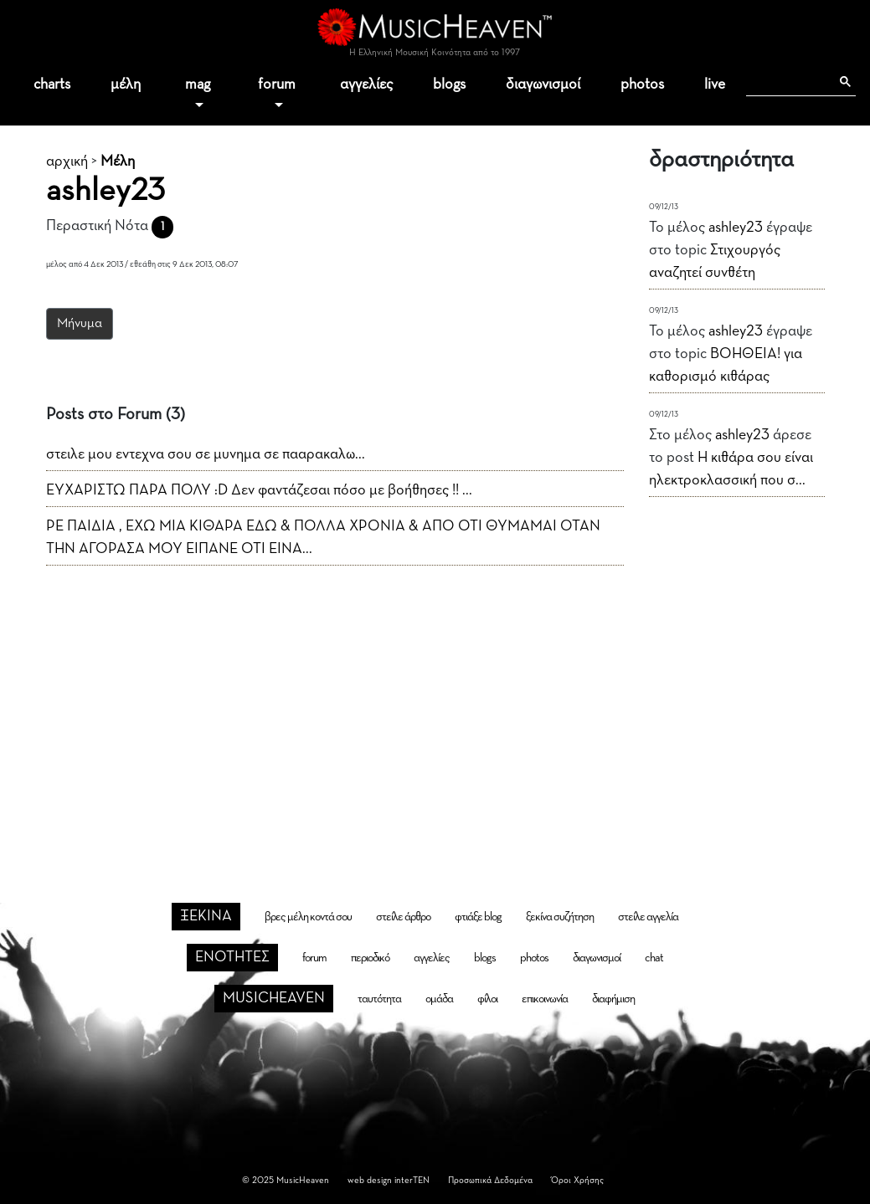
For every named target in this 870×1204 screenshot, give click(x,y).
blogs (449, 84)
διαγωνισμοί (543, 84)
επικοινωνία (545, 999)
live (714, 84)
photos (642, 84)
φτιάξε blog (478, 917)
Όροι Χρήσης (577, 1180)
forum (277, 84)
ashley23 (735, 227)
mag (197, 84)
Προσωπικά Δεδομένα (490, 1180)
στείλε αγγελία (648, 917)
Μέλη (117, 161)
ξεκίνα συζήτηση (560, 917)
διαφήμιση (613, 999)
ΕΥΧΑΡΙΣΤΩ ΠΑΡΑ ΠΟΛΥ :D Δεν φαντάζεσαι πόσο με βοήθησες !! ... (259, 490)
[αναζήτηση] (788, 82)
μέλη (126, 84)
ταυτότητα (379, 999)
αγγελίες (366, 84)
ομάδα (439, 999)
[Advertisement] (435, 707)
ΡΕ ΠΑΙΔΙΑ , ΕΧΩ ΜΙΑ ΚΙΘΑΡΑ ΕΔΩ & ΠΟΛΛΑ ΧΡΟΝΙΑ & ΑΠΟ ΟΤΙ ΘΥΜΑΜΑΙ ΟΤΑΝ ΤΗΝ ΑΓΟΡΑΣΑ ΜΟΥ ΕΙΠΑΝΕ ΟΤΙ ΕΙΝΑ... (323, 537)
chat (654, 958)
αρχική (67, 161)
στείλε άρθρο (403, 917)
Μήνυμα (79, 323)
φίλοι (487, 999)
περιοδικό (370, 958)
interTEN (412, 1180)
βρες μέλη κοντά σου (308, 917)
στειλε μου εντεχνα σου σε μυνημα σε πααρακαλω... (205, 454)
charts (51, 84)
